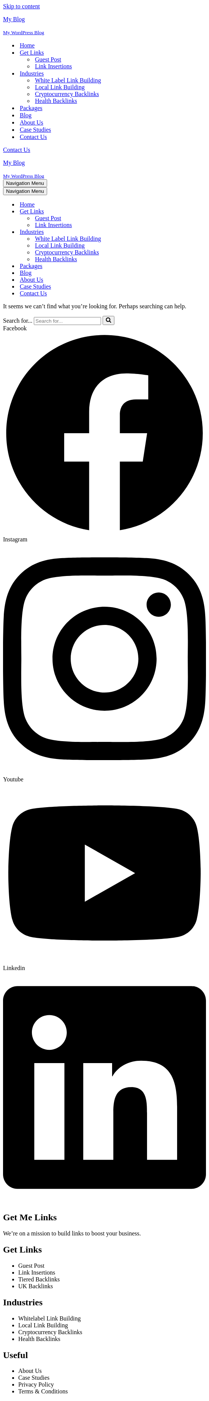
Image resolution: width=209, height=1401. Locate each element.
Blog (26, 115)
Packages (31, 108)
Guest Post (48, 59)
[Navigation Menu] (25, 183)
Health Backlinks (56, 101)
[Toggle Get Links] (136, 211)
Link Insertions (53, 66)
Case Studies (35, 129)
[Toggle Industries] (136, 232)
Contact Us (33, 137)
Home (27, 45)
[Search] (67, 321)
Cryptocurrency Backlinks (67, 94)
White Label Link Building (68, 80)
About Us (31, 122)
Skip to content (21, 6)
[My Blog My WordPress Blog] (104, 26)
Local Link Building (60, 87)
